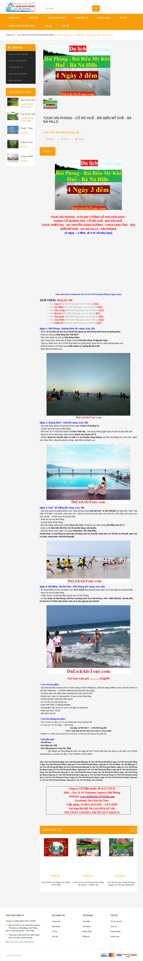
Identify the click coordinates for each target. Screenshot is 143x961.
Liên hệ (65, 26)
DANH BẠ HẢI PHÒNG (18, 74)
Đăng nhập (87, 931)
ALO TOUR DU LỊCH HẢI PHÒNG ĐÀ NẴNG (35, 35)
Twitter (66, 139)
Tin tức (48, 26)
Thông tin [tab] (48, 151)
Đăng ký (86, 936)
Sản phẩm (56, 926)
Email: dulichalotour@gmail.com (22, 942)
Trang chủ (14, 18)
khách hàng (104, 18)
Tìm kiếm (86, 921)
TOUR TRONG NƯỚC (56, 18)
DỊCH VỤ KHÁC (15, 80)
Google (81, 139)
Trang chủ (56, 921)
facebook (51, 139)
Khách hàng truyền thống (22, 26)
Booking (55, 875)
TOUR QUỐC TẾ (81, 18)
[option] (54, 103)
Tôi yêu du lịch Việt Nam (18, 54)
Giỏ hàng (86, 926)
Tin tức (55, 931)
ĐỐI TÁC (123, 18)
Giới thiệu (34, 18)
